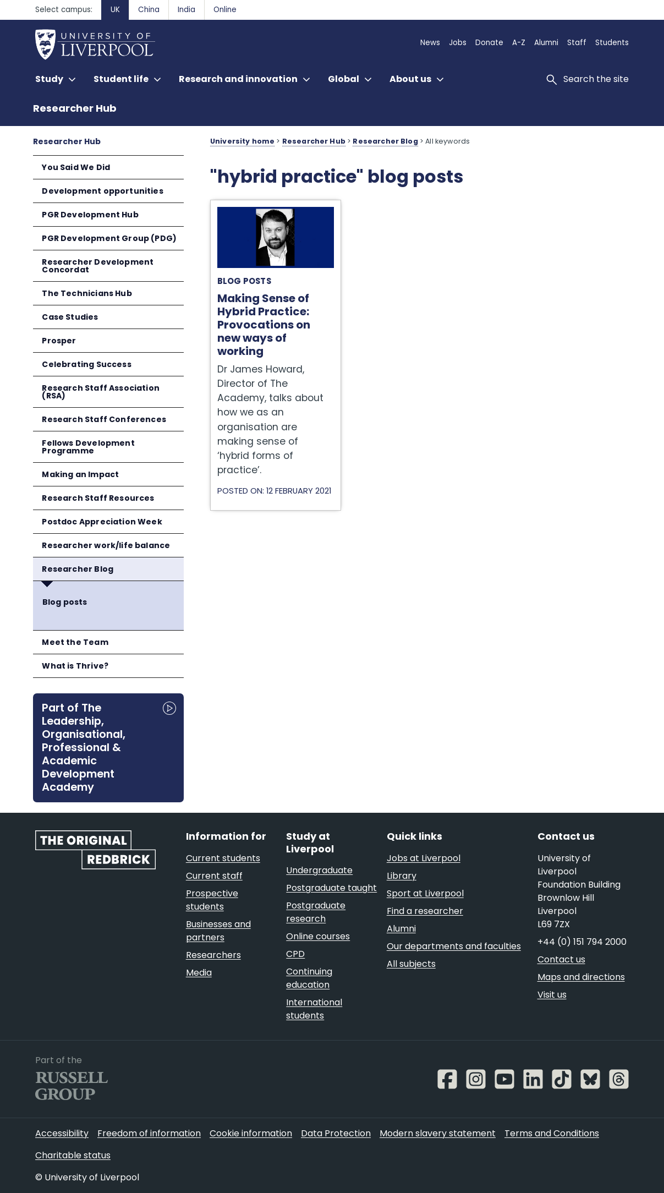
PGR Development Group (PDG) (109, 238)
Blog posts (64, 602)
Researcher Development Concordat (97, 265)
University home (242, 141)
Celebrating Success (86, 364)
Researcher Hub (75, 108)
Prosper (59, 340)
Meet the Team (75, 642)
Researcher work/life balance (106, 545)
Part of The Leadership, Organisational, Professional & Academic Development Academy (83, 747)
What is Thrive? (75, 665)
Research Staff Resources (98, 498)
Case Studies (70, 316)
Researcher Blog (77, 568)
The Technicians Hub (86, 293)
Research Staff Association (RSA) (101, 391)
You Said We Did (76, 167)
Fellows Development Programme (88, 446)
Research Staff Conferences (104, 419)
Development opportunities (102, 190)
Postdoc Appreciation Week (102, 521)
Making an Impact (80, 474)
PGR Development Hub (90, 214)
